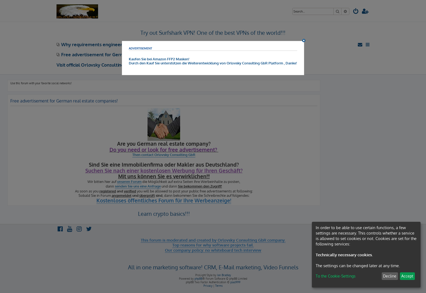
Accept (407, 276)
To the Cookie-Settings (336, 276)
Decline (389, 276)
